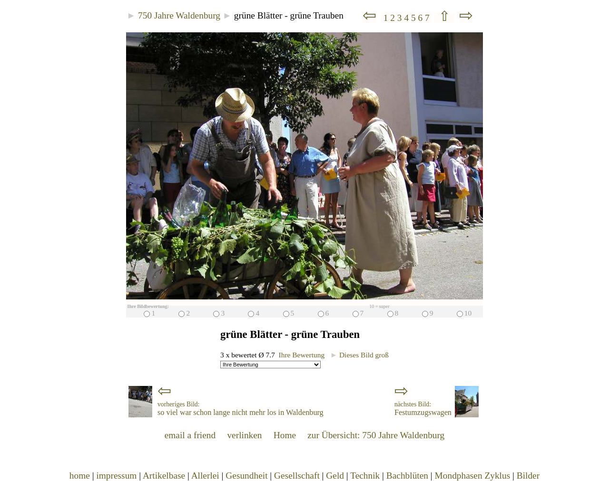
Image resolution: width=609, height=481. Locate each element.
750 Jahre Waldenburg (179, 15)
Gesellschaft (297, 476)
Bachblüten (407, 476)
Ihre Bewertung (302, 355)
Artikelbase (164, 476)
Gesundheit (246, 476)
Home (285, 435)
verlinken (244, 435)
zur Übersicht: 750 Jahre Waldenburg (375, 435)
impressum (116, 476)
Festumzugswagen (423, 409)
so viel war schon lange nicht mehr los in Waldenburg (240, 409)
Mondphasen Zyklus (473, 476)
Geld (335, 476)
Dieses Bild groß (359, 355)
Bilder (528, 476)
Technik (365, 476)
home (79, 476)
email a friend (190, 435)
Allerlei (205, 476)
